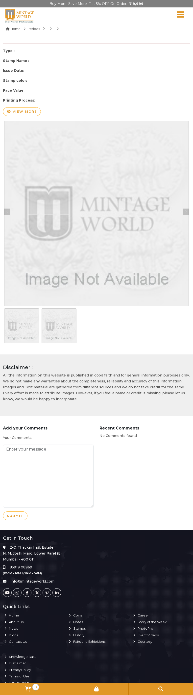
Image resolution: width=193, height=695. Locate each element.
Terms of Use (19, 676)
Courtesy (145, 641)
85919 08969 (21, 567)
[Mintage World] (20, 15)
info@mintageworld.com (32, 581)
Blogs (13, 635)
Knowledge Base (23, 657)
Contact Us (18, 641)
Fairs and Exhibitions (89, 641)
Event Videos (148, 635)
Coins (77, 615)
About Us (16, 622)
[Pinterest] (47, 592)
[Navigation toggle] (180, 16)
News (13, 628)
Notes (78, 622)
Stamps (79, 628)
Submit (15, 515)
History (78, 635)
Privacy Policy (20, 670)
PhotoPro (145, 628)
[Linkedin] (56, 592)
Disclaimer (17, 663)
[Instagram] (17, 592)
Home (13, 29)
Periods (33, 29)
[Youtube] (7, 592)
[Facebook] (27, 592)
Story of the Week (152, 622)
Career (143, 615)
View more (22, 111)
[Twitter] (37, 592)
